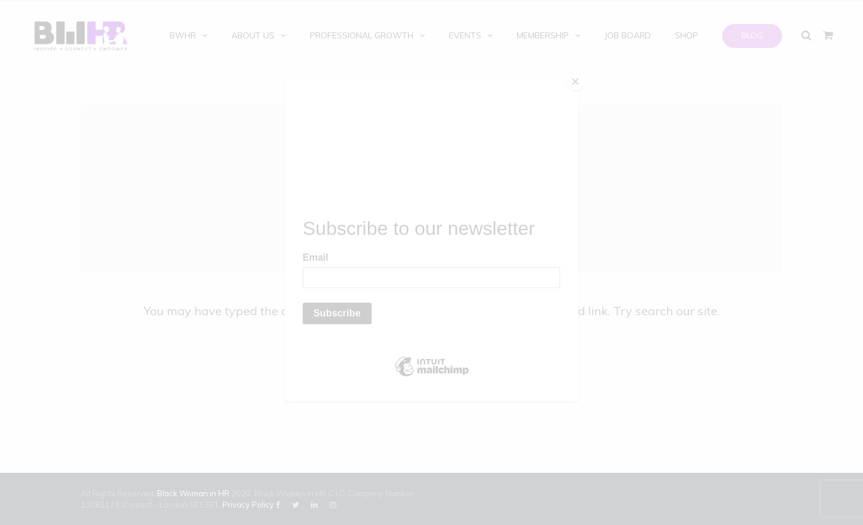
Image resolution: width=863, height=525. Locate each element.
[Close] (575, 81)
